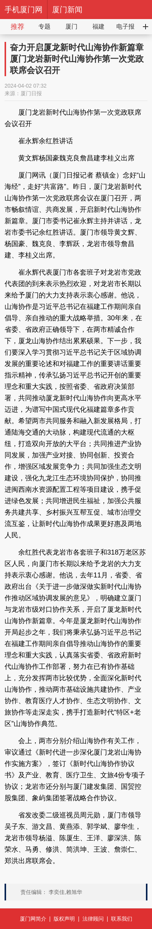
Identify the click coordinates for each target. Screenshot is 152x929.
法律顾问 (93, 919)
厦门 (71, 26)
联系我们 (121, 919)
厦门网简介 (33, 919)
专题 (44, 26)
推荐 (17, 26)
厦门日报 (31, 93)
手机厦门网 (24, 9)
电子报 (125, 26)
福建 (98, 26)
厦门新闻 (67, 9)
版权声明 (64, 919)
